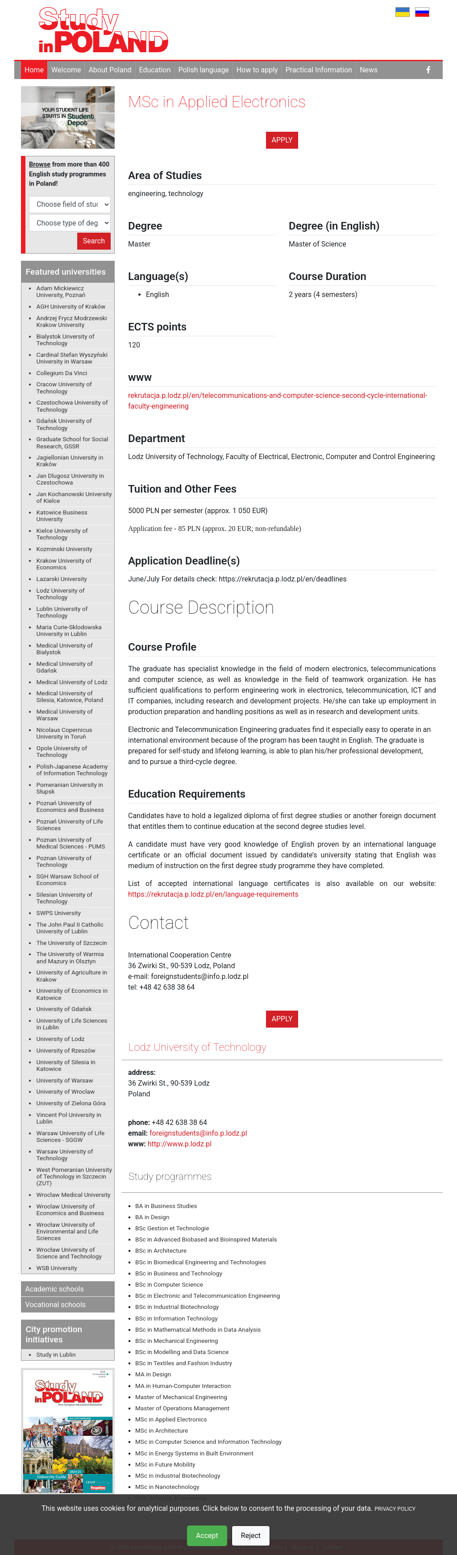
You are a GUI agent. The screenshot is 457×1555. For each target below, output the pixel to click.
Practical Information (319, 70)
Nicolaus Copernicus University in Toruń (64, 733)
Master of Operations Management (182, 1408)
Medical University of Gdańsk (65, 667)
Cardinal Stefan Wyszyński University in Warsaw (72, 358)
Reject (251, 1535)
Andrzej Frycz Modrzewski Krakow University (72, 321)
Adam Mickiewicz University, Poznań (61, 291)
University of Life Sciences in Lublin (72, 1024)
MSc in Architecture (161, 1430)
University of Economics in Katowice (72, 994)
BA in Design (152, 1217)
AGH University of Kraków (71, 306)
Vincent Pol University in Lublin (69, 1118)
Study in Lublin (56, 1354)
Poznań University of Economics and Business (70, 806)
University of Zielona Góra (71, 1103)
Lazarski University (62, 578)
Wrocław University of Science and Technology (69, 1253)
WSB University (57, 1267)
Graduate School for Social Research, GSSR (72, 442)
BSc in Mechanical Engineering (176, 1340)
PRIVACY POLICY (394, 1509)
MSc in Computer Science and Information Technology (208, 1441)
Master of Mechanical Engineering (181, 1396)
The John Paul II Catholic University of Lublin (70, 928)
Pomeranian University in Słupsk (70, 788)
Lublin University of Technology (62, 612)
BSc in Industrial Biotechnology (177, 1306)
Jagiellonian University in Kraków (70, 461)
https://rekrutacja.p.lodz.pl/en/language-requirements (213, 894)
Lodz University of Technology (61, 594)
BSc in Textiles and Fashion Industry (183, 1363)
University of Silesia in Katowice (66, 1065)
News (369, 70)
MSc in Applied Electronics (171, 1419)
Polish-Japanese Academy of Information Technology (72, 770)
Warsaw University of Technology (65, 1155)
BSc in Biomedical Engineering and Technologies (200, 1262)
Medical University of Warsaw (65, 715)
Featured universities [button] (66, 272)
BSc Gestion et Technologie (172, 1228)
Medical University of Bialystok (65, 649)
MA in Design (153, 1374)
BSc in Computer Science (169, 1284)
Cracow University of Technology (64, 387)
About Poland (109, 70)
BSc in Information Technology (176, 1318)
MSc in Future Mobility (165, 1464)
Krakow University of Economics (64, 564)
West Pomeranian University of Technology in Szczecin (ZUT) (74, 1176)
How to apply (257, 70)
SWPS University (59, 912)
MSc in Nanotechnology (167, 1486)
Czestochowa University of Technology (72, 406)
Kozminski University (64, 548)
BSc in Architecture (161, 1250)
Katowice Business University (62, 516)
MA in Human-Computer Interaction (183, 1385)
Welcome (66, 70)
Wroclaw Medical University (74, 1194)
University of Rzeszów (66, 1050)
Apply (282, 140)
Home (34, 70)
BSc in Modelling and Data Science (181, 1351)
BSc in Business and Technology (178, 1273)
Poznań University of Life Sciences (70, 825)
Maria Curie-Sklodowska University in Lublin (69, 630)
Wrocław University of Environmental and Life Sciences (67, 1231)
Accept (207, 1535)
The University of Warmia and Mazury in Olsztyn (70, 957)
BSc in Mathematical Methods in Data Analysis (198, 1329)
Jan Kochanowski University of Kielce (74, 497)
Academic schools (54, 1289)
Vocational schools (55, 1304)
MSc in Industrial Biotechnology (177, 1475)
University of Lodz (61, 1038)
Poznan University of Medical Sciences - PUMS (71, 843)
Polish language (204, 70)
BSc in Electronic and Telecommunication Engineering (207, 1295)
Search (94, 241)
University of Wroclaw (66, 1091)
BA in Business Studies (166, 1205)
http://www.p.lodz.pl (180, 1144)
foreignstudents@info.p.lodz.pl (198, 1133)
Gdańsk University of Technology (64, 424)
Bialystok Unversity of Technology (66, 340)
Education (155, 70)
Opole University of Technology (62, 751)
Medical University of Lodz (72, 682)
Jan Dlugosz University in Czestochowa (70, 479)
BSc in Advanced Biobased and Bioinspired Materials (206, 1239)
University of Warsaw (65, 1080)
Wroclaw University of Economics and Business (70, 1209)
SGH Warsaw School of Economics (68, 879)
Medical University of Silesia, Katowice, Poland (70, 696)
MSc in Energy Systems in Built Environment (194, 1453)
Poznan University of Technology (64, 861)
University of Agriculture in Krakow (72, 975)
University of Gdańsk (64, 1008)
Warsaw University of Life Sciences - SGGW (71, 1136)
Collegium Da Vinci (62, 372)
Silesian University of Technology (64, 898)
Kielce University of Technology (62, 534)
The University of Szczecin (72, 942)
